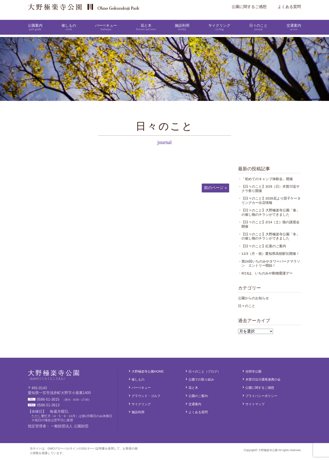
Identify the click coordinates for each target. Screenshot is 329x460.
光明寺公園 (253, 374)
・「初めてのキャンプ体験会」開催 (265, 182)
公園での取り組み (201, 382)
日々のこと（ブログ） (204, 374)
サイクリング (219, 22)
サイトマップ (255, 407)
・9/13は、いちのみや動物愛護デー (265, 276)
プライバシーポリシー (261, 398)
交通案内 (293, 22)
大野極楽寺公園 (118, 7)
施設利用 (182, 22)
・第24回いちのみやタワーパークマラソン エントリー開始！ (269, 266)
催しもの (69, 22)
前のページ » (215, 190)
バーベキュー (106, 22)
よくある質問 (289, 7)
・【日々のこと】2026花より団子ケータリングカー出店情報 (269, 203)
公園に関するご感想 (249, 7)
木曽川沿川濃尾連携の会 (263, 382)
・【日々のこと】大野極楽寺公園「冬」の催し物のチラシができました (269, 239)
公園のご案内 (198, 398)
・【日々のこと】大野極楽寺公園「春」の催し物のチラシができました (269, 215)
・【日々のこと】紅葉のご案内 (262, 249)
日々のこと (258, 22)
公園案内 (35, 22)
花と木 (146, 22)
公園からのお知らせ (253, 301)
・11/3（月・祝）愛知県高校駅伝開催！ (269, 256)
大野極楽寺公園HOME (148, 374)
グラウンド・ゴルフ (146, 398)
